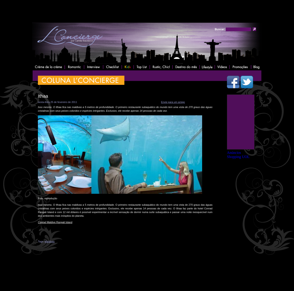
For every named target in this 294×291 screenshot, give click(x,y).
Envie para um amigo (173, 102)
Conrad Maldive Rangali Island (55, 222)
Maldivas (49, 241)
